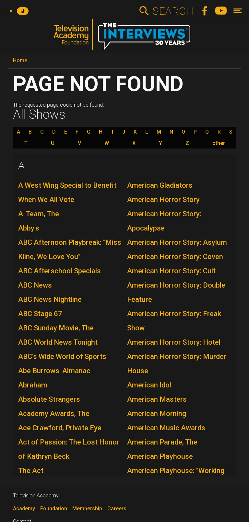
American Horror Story (163, 200)
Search (173, 11)
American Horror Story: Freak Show (174, 321)
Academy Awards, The (53, 413)
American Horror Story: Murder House (176, 363)
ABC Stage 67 (40, 314)
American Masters (157, 399)
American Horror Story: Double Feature (176, 292)
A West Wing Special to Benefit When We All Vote (67, 192)
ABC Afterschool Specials (59, 271)
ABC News (35, 285)
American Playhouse (160, 456)
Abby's (28, 228)
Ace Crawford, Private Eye (59, 428)
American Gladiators (160, 185)
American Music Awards (166, 428)
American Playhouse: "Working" (177, 471)
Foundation (53, 508)
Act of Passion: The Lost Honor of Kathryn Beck (68, 449)
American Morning (156, 413)
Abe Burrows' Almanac (54, 371)
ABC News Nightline (50, 299)
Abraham (32, 385)
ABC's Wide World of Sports (62, 356)
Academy (24, 508)
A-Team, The (38, 214)
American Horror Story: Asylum (177, 242)
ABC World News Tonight (58, 342)
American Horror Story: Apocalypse (164, 221)
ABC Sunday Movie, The (56, 328)
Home (20, 60)
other (218, 143)
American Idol (149, 385)
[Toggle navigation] (238, 11)
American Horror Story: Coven (175, 257)
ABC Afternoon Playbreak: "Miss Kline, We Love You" (69, 249)
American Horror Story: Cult (171, 271)
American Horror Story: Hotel (173, 342)
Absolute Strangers (49, 399)
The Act (30, 471)
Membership (87, 508)
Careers (116, 508)
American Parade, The (162, 442)
